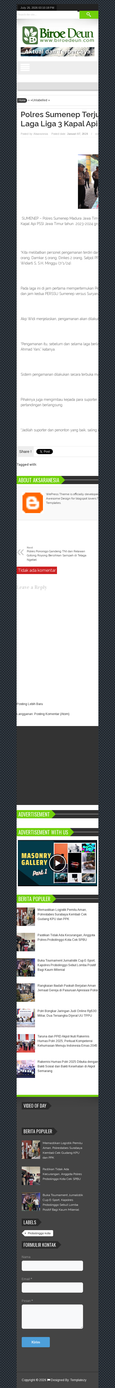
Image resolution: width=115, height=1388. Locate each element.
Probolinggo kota (39, 1233)
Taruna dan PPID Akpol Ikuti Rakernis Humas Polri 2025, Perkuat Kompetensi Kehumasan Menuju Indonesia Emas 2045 (67, 1041)
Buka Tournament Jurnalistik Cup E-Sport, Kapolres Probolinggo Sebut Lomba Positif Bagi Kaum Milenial (67, 965)
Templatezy (78, 1380)
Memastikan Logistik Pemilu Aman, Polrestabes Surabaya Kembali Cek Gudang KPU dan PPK (62, 914)
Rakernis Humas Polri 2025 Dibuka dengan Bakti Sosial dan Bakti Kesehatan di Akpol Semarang (68, 1066)
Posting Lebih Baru (30, 704)
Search (88, 15)
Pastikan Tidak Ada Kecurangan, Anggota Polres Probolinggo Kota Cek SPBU (62, 1174)
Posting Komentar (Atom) (52, 714)
